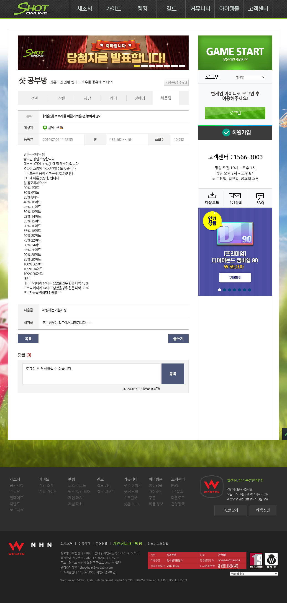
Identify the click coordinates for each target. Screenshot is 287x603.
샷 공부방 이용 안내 (176, 83)
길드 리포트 (106, 491)
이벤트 (15, 504)
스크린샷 (130, 498)
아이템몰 (229, 9)
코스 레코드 (77, 485)
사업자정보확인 (105, 572)
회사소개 (66, 543)
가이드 (113, 9)
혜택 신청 (263, 510)
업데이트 (16, 498)
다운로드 (210, 197)
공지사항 (16, 485)
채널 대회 (75, 504)
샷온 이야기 (133, 485)
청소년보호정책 (158, 543)
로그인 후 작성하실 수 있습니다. (91, 373)
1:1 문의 (235, 197)
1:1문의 (177, 491)
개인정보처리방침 (127, 543)
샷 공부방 (131, 491)
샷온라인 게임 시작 (235, 52)
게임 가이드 (48, 491)
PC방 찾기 (230, 510)
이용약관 (84, 543)
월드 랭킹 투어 (79, 491)
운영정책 (178, 504)
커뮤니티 (200, 9)
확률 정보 (156, 504)
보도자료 (16, 510)
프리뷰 (15, 491)
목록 (28, 339)
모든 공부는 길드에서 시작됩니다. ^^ (66, 323)
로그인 (235, 113)
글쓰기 (178, 339)
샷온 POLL (132, 504)
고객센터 (258, 9)
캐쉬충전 (155, 491)
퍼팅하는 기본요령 (54, 310)
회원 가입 (235, 132)
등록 (172, 374)
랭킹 (142, 9)
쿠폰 (152, 498)
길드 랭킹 (104, 485)
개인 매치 (75, 498)
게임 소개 (46, 485)
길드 (171, 9)
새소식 (84, 9)
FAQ (259, 197)
